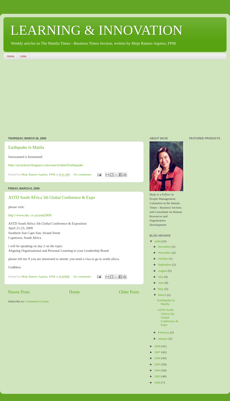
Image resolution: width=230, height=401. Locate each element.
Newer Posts (19, 291)
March (162, 295)
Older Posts (129, 291)
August (163, 270)
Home (10, 56)
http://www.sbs (18, 215)
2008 (157, 346)
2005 (157, 364)
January (163, 338)
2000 (157, 382)
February (164, 332)
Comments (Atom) (37, 301)
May (161, 289)
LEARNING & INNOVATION (96, 30)
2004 (157, 370)
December (165, 246)
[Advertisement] (67, 98)
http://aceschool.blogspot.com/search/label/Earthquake (45, 165)
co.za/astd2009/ (41, 215)
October (163, 258)
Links (23, 56)
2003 (157, 376)
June (161, 282)
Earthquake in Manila (26, 147)
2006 (157, 358)
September (165, 264)
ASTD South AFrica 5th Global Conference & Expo (51, 197)
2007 (157, 352)
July (161, 276)
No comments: (83, 174)
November (165, 252)
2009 (157, 241)
